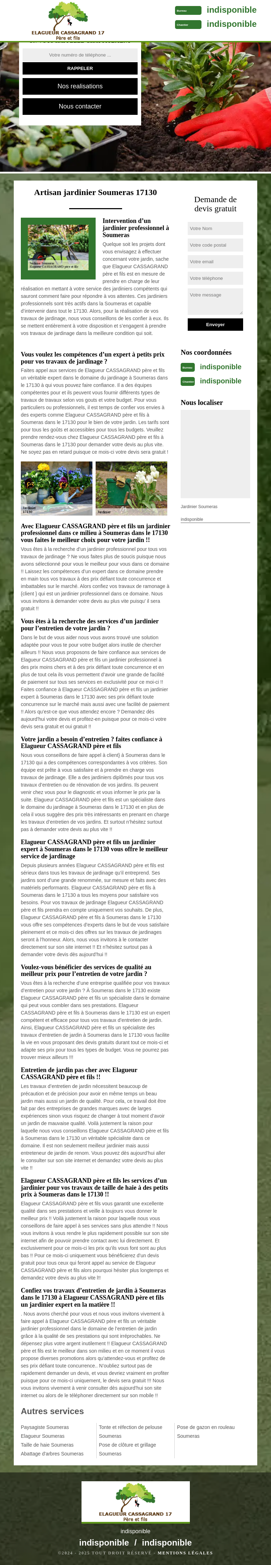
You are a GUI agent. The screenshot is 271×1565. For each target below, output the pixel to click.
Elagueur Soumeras (43, 1436)
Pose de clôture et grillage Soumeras (127, 1449)
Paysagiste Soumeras (45, 1427)
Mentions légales (185, 1553)
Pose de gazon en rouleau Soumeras (206, 1431)
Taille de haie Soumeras (47, 1445)
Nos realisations (80, 86)
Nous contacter (80, 106)
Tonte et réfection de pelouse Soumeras (130, 1431)
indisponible (232, 9)
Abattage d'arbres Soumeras (52, 1454)
